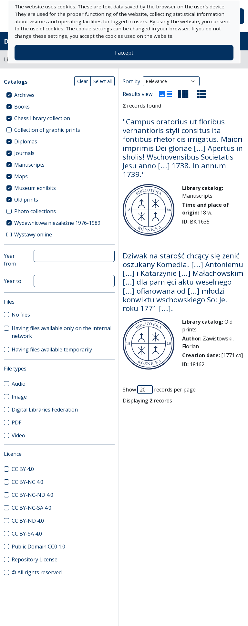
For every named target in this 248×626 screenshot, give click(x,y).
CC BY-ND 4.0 (28, 520)
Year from (10, 259)
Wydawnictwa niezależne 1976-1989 (57, 222)
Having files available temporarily (52, 349)
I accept (124, 52)
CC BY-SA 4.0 (27, 533)
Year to (12, 281)
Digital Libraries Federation (45, 409)
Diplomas (25, 141)
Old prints (26, 199)
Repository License (34, 559)
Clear (82, 81)
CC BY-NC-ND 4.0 (32, 494)
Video (18, 435)
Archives (24, 95)
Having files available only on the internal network (61, 332)
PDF (16, 422)
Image (19, 396)
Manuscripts (29, 164)
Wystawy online (33, 234)
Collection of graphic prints (47, 129)
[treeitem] (59, 94)
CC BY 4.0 (23, 469)
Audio (19, 383)
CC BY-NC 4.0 (27, 481)
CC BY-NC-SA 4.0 (31, 507)
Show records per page (159, 389)
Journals (24, 153)
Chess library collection (42, 118)
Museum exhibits (35, 188)
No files (21, 314)
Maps (21, 176)
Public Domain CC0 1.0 (38, 546)
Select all (102, 81)
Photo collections (35, 211)
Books (22, 106)
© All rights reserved (37, 572)
